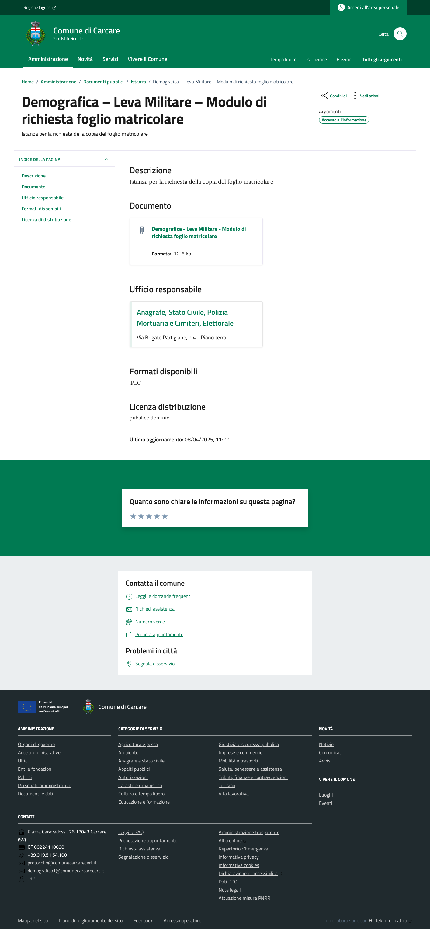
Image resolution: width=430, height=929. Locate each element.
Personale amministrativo (44, 785)
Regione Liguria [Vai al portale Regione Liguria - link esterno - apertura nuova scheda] (39, 7)
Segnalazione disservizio (143, 857)
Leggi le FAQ (131, 832)
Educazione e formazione (144, 801)
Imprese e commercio (240, 752)
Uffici (23, 760)
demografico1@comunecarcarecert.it (66, 870)
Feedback (143, 920)
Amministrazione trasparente (249, 832)
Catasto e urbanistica (140, 785)
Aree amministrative (39, 752)
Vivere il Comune (147, 59)
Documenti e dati (35, 793)
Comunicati (330, 752)
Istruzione (316, 59)
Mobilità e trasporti (238, 760)
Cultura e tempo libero (141, 793)
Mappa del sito (33, 920)
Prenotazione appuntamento (147, 840)
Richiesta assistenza (139, 848)
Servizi (110, 59)
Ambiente (128, 752)
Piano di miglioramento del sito (91, 920)
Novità (85, 59)
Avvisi (325, 760)
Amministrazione (48, 59)
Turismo (227, 785)
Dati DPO (228, 881)
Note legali (230, 889)
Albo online (233, 840)
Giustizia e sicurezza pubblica (249, 744)
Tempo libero (283, 59)
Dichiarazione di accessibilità (251, 873)
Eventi (325, 803)
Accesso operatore (182, 920)
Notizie (326, 744)
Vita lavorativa (234, 793)
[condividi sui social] (333, 95)
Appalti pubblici (134, 769)
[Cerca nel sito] (400, 33)
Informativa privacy (239, 857)
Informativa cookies (239, 865)
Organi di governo (36, 744)
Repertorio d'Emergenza (243, 848)
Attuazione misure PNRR (244, 898)
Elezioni (345, 59)
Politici (25, 777)
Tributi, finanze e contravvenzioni (253, 777)
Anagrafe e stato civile (141, 760)
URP (30, 878)
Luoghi (326, 794)
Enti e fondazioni (35, 769)
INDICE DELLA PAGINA (64, 159)
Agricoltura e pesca (138, 744)
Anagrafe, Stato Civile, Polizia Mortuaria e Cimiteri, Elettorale (185, 317)
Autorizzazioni (133, 777)
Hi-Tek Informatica (390, 920)
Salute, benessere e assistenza (250, 769)
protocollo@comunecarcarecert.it (62, 862)
